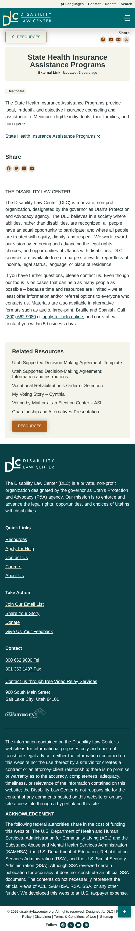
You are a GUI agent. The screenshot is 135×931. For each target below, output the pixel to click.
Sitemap (106, 917)
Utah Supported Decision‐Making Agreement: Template (67, 362)
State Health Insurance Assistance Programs (50, 136)
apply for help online (62, 316)
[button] (126, 18)
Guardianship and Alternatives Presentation (55, 411)
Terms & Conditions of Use (75, 917)
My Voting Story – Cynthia (38, 394)
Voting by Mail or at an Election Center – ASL (57, 402)
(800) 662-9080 (20, 316)
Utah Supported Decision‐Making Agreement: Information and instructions (57, 374)
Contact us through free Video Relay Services (51, 681)
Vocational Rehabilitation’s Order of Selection (57, 385)
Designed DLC (99, 911)
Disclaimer (43, 917)
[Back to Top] (124, 912)
